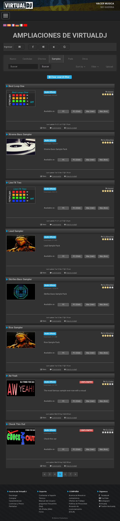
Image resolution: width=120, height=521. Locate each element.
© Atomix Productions (60, 518)
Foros (41, 512)
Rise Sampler (16, 327)
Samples (56, 59)
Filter (95, 66)
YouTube (103, 498)
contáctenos (74, 498)
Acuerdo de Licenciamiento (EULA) (75, 509)
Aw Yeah (13, 376)
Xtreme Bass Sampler (20, 134)
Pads (70, 59)
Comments (56, 128)
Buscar (45, 66)
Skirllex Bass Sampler (20, 279)
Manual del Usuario (47, 501)
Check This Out (17, 424)
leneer (111, 92)
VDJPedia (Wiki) (45, 509)
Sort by (80, 66)
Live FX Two (15, 182)
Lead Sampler (16, 231)
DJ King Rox (108, 140)
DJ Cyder (110, 381)
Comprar (12, 498)
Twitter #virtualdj (107, 506)
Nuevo (13, 59)
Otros (85, 59)
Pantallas (13, 506)
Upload (109, 66)
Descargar (13, 495)
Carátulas (27, 59)
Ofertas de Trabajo (77, 501)
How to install (71, 128)
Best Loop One (16, 86)
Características (15, 501)
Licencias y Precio (16, 504)
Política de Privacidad (78, 504)
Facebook (104, 495)
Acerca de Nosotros (77, 495)
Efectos (42, 59)
